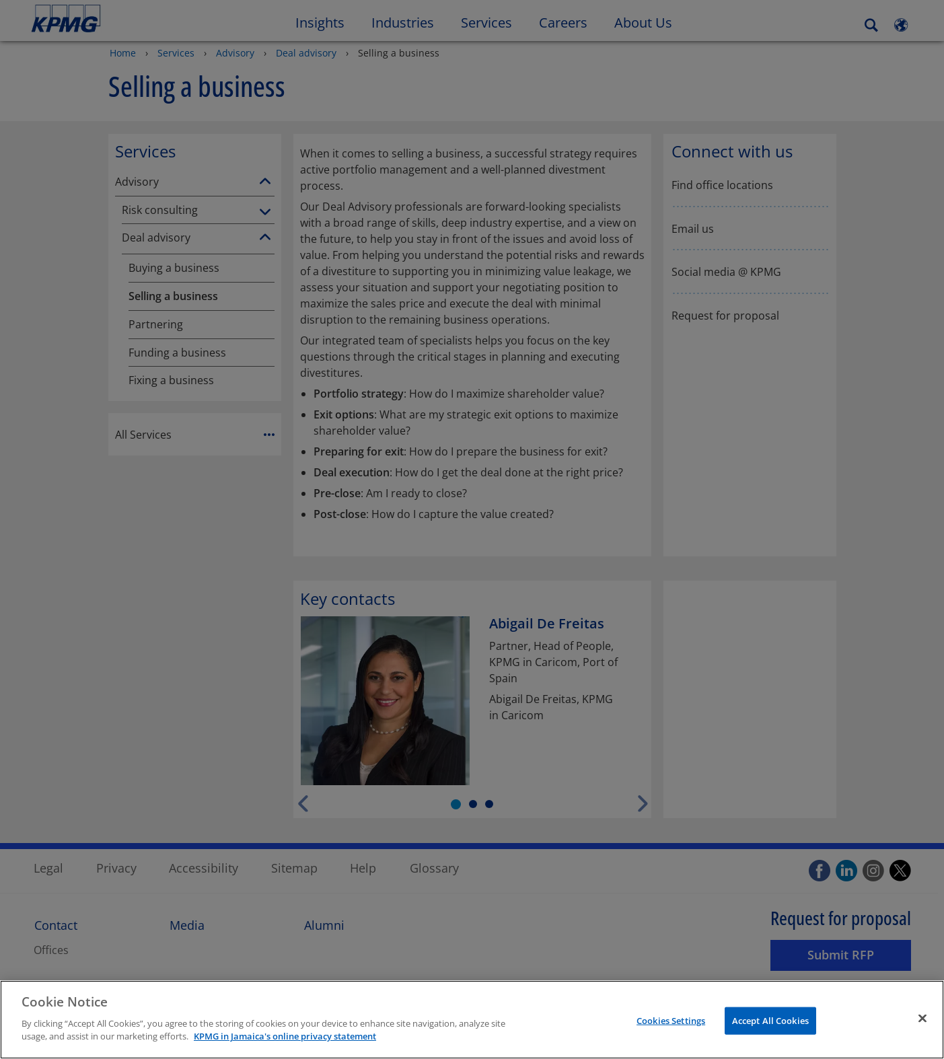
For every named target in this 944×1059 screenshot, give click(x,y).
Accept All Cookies (770, 1037)
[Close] (922, 1035)
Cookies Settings (671, 1037)
